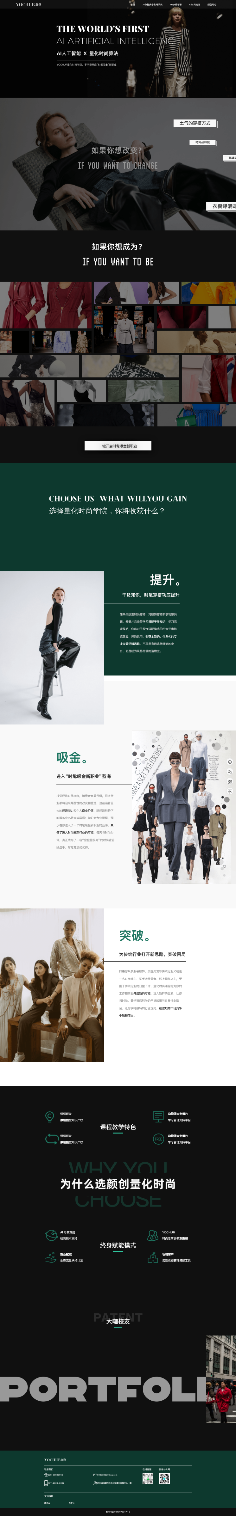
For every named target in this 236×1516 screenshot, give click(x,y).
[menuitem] (133, 4)
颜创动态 (211, 4)
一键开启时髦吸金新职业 (118, 446)
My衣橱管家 (176, 4)
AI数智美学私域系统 (153, 4)
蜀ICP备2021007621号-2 (118, 1511)
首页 (133, 4)
